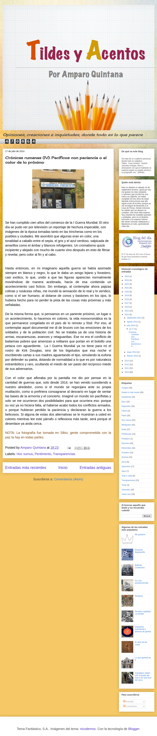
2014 (127, 314)
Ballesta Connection (140, 566)
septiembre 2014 (134, 318)
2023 (127, 280)
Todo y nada (127, 476)
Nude (124, 429)
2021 (127, 288)
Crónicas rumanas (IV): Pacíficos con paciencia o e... (135, 339)
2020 (127, 292)
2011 (127, 368)
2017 (127, 303)
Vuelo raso (126, 494)
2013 (127, 361)
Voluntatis (126, 489)
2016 (127, 307)
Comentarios (130, 706)
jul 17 (131, 329)
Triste (124, 485)
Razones (125, 443)
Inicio (63, 467)
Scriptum (125, 452)
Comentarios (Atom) (68, 479)
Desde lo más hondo (130, 392)
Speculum (126, 466)
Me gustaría (140, 534)
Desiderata (126, 397)
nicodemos (88, 729)
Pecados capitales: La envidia (143, 612)
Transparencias (64, 454)
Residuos (139, 596)
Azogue (125, 388)
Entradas (128, 701)
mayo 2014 (132, 352)
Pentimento (43, 454)
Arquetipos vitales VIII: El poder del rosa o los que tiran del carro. (143, 676)
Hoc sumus (25, 454)
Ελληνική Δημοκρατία (140, 551)
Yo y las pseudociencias (141, 582)
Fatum (124, 411)
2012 (127, 364)
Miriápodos (126, 425)
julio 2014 (131, 325)
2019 (127, 295)
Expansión (126, 406)
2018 (127, 299)
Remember (126, 448)
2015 (127, 311)
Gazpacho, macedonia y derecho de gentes (143, 629)
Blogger (133, 729)
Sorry (124, 462)
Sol (129, 259)
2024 (127, 276)
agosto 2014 (132, 322)
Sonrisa (125, 457)
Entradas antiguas (95, 467)
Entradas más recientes (25, 467)
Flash (124, 415)
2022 (127, 284)
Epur (124, 402)
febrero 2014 (132, 356)
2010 (127, 372)
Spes (124, 471)
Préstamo (126, 439)
